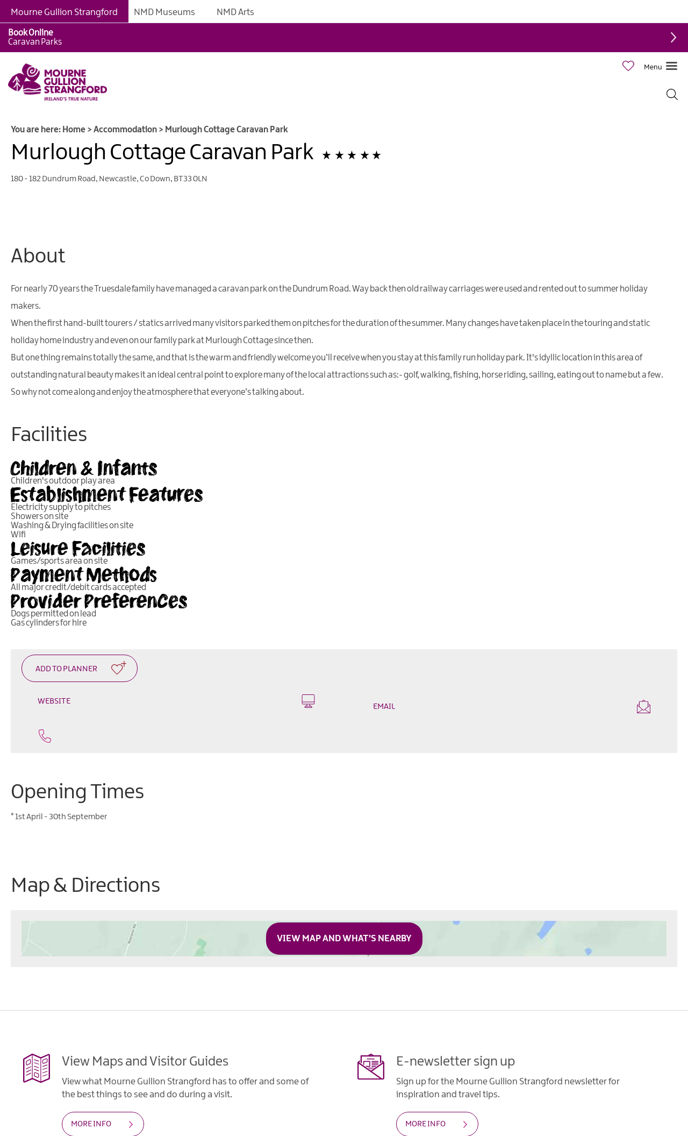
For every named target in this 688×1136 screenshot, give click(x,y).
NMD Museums (164, 12)
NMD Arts (235, 12)
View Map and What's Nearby (344, 938)
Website (176, 701)
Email (511, 706)
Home (73, 129)
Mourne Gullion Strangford (64, 12)
